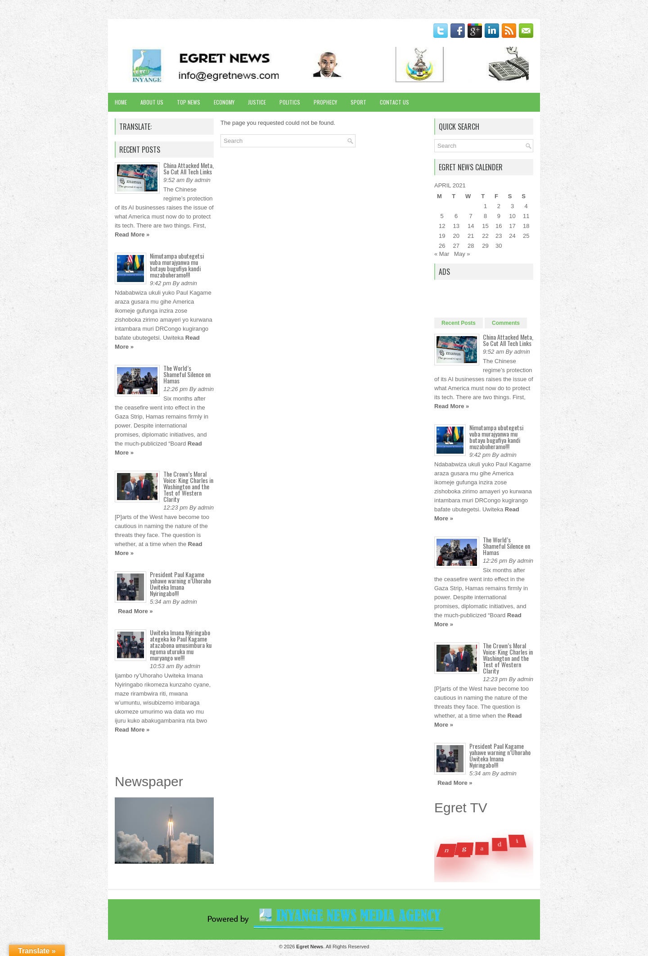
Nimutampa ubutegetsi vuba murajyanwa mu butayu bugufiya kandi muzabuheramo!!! (177, 265)
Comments (506, 323)
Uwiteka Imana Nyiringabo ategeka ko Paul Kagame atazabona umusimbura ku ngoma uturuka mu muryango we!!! (181, 645)
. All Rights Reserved (332, 946)
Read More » (132, 234)
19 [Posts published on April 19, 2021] (442, 235)
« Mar (441, 253)
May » (462, 253)
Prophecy (325, 102)
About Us (151, 102)
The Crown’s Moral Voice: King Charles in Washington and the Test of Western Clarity (188, 486)
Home (121, 102)
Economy (224, 102)
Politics (289, 102)
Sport (358, 102)
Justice (257, 102)
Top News (188, 102)
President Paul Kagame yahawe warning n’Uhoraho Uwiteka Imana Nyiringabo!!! (180, 583)
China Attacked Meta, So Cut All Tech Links (188, 168)
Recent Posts (458, 323)
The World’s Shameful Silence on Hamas (187, 374)
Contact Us (394, 102)
